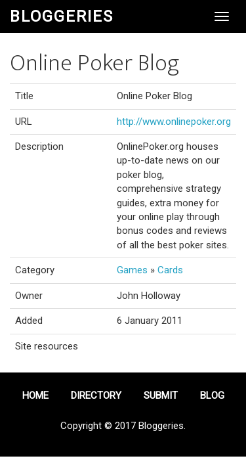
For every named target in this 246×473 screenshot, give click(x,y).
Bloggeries (61, 16)
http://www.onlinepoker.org (174, 121)
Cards (170, 270)
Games (132, 270)
